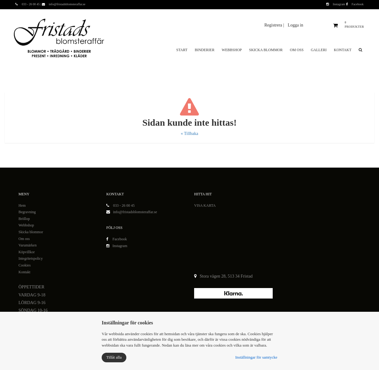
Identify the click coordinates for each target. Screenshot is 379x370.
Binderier (204, 50)
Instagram (336, 4)
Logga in (295, 25)
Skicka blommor (266, 50)
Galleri (319, 50)
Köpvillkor (26, 252)
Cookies (24, 265)
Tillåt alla (114, 357)
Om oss (297, 50)
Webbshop (232, 50)
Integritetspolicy (30, 258)
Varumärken (27, 245)
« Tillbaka (189, 133)
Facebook (355, 4)
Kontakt (342, 50)
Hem (22, 205)
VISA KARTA (205, 205)
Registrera (273, 25)
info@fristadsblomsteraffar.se (135, 212)
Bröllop (24, 219)
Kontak (23, 272)
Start (181, 50)
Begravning (27, 212)
